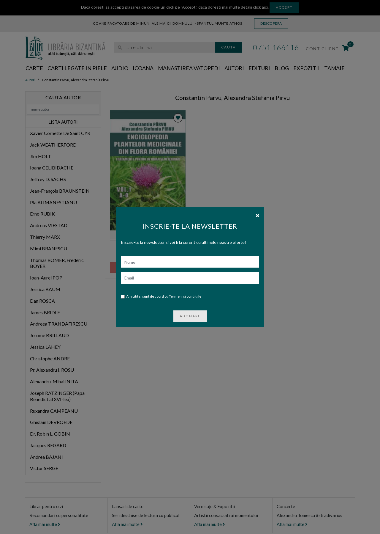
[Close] (257, 215)
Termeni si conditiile (185, 296)
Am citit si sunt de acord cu (161, 296)
